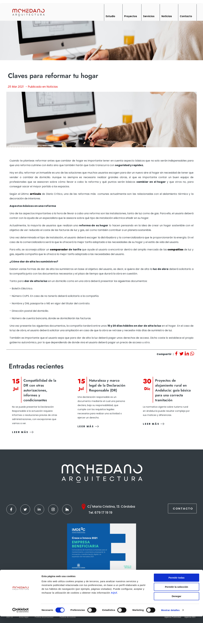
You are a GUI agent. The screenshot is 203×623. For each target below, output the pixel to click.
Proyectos (130, 16)
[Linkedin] (39, 509)
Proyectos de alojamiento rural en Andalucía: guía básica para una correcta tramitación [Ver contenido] (173, 390)
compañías (175, 249)
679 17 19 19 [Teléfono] (103, 512)
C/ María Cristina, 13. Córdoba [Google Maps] (111, 506)
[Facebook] (11, 509)
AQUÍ (114, 599)
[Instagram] (53, 509)
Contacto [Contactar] (183, 508)
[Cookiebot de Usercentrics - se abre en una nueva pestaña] (20, 616)
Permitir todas (177, 584)
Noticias (166, 16)
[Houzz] (67, 509)
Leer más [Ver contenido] (22, 432)
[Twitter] (25, 509)
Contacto (186, 16)
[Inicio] (28, 12)
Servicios (148, 16)
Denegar (176, 602)
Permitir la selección (176, 593)
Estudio (110, 16)
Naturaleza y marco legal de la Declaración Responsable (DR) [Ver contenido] (107, 385)
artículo (35, 194)
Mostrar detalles (170, 616)
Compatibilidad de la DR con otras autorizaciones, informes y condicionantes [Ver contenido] (39, 390)
